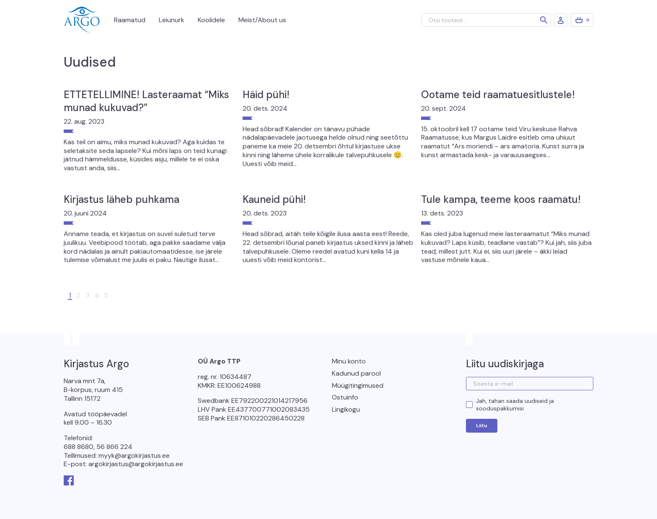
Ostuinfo (345, 397)
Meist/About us (262, 20)
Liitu (481, 425)
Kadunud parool (356, 373)
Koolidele (211, 20)
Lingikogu (346, 409)
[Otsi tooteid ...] (486, 20)
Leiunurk (171, 20)
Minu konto (349, 361)
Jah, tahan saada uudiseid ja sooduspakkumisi (515, 404)
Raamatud (129, 20)
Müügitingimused (357, 385)
